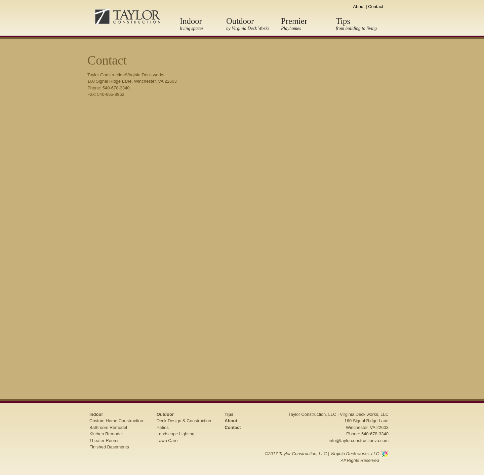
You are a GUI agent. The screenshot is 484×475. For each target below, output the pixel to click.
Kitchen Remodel (106, 433)
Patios (163, 427)
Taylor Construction (123, 18)
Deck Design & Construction (184, 420)
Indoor (200, 24)
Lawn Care (167, 440)
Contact (375, 6)
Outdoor (251, 24)
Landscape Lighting (176, 433)
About (359, 6)
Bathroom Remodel (108, 427)
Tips (229, 414)
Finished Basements (109, 446)
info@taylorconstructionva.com (359, 440)
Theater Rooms (104, 440)
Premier (306, 24)
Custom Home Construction (116, 420)
